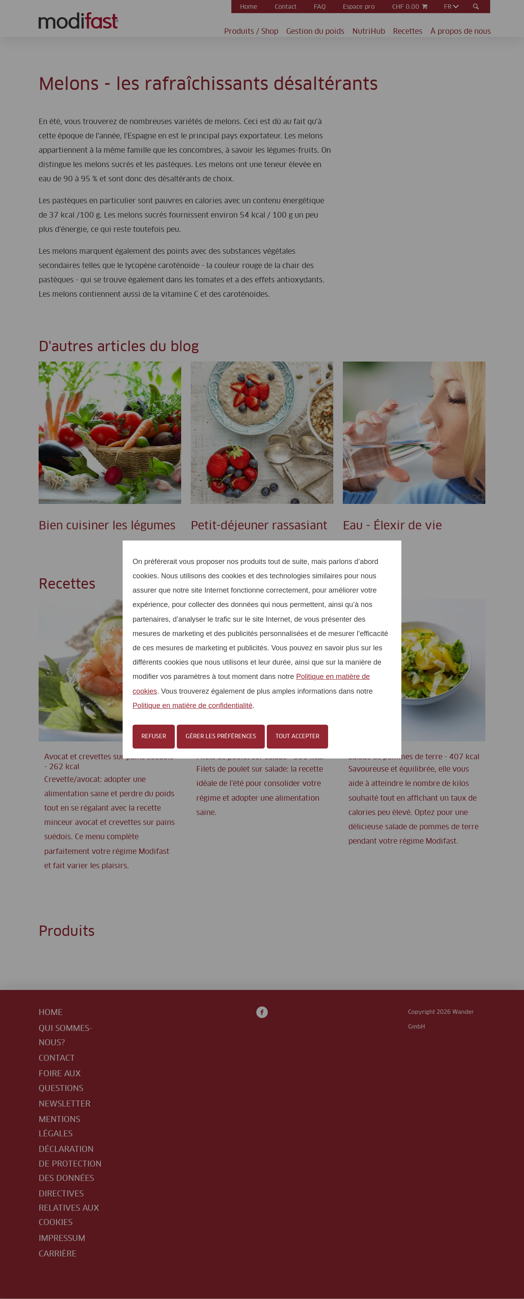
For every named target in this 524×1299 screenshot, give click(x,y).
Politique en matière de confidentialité (192, 706)
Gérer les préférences (221, 736)
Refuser (153, 736)
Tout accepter (297, 736)
